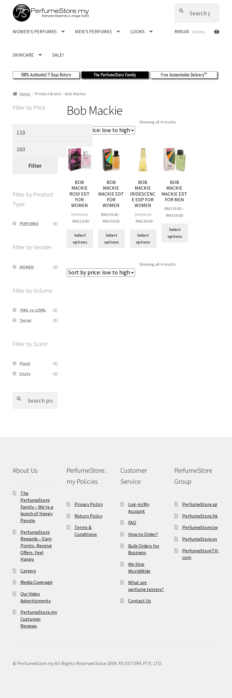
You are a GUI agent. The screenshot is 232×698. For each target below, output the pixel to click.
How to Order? (143, 534)
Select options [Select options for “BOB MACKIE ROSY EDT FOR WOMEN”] (80, 238)
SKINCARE (23, 55)
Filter (35, 165)
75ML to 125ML (33, 310)
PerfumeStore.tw (200, 527)
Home (25, 93)
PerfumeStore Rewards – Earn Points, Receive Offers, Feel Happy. (36, 545)
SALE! (58, 55)
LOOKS (137, 31)
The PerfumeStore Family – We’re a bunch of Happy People (36, 506)
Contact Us (139, 601)
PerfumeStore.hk (200, 516)
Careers (28, 571)
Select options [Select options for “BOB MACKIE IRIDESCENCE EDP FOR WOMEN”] (143, 238)
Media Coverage (36, 582)
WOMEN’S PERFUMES (35, 31)
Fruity (25, 373)
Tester (26, 320)
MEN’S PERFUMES (93, 31)
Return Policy (88, 516)
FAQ (132, 522)
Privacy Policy (88, 504)
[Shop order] (101, 130)
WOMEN (27, 267)
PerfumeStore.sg (199, 504)
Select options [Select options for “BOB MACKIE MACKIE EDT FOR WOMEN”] (111, 238)
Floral (25, 363)
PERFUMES (29, 223)
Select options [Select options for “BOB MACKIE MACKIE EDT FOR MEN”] (174, 233)
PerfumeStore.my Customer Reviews (38, 618)
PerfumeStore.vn (199, 539)
